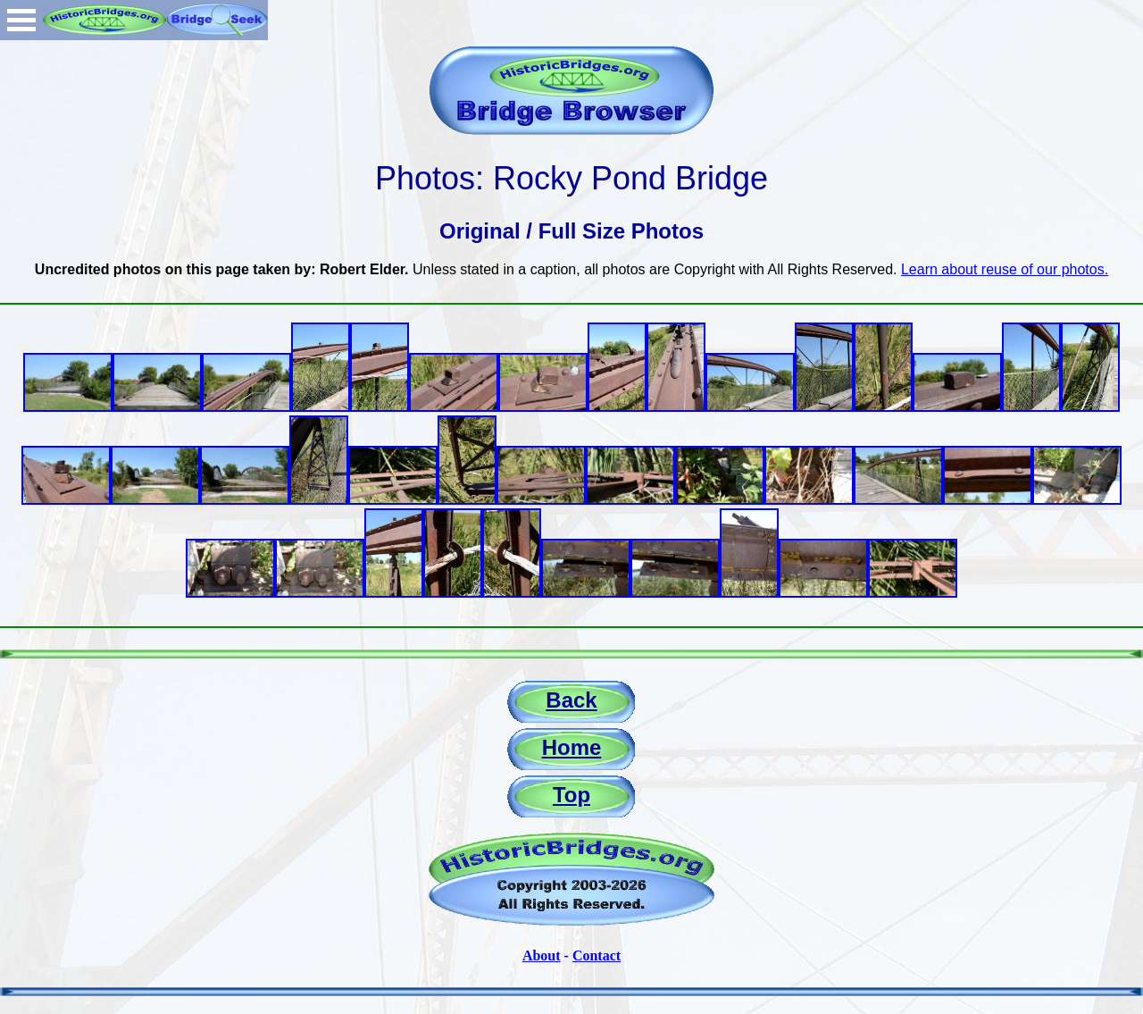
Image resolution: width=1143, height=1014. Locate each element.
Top (571, 795)
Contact (596, 955)
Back (571, 700)
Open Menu (21, 20)
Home (572, 747)
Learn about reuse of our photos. (1004, 269)
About (541, 955)
